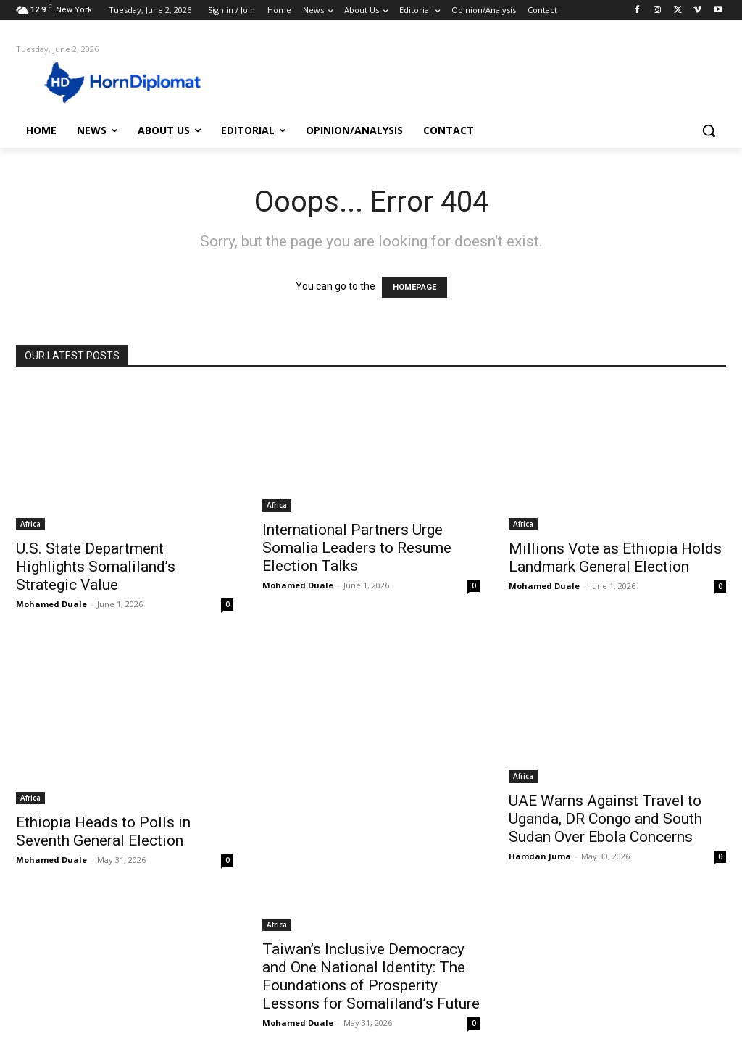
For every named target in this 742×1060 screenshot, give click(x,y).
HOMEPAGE (414, 287)
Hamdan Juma (540, 856)
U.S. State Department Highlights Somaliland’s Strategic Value (95, 566)
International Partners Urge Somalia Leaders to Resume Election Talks (356, 548)
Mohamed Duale (51, 603)
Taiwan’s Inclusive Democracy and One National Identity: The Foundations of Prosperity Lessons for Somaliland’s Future (371, 976)
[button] (708, 130)
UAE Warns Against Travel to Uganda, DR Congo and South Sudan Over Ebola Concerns (605, 819)
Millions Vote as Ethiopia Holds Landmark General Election (615, 557)
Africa (30, 524)
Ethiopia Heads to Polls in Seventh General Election (103, 831)
